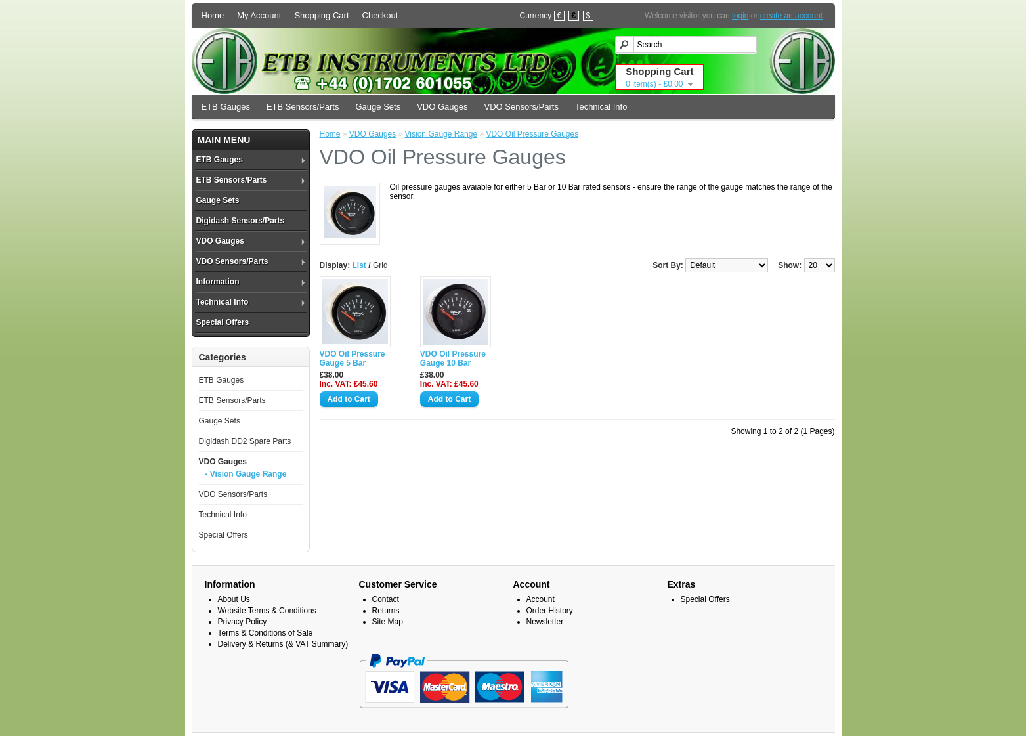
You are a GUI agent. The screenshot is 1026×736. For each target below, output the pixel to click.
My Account (259, 15)
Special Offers (222, 322)
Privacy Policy (242, 621)
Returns (386, 610)
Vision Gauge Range (441, 134)
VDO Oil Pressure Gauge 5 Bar (352, 358)
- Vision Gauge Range (246, 474)
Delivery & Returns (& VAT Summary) (283, 644)
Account (540, 599)
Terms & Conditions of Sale (265, 633)
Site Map (387, 621)
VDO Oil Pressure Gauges (532, 134)
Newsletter (545, 621)
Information (218, 281)
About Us (234, 599)
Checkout (380, 15)
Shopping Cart (321, 15)
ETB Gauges (226, 107)
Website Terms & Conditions (267, 610)
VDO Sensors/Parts (521, 107)
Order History (549, 610)
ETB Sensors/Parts (303, 107)
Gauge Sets (377, 107)
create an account (791, 15)
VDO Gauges (442, 107)
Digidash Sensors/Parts (240, 220)
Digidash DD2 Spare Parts (245, 441)
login (740, 15)
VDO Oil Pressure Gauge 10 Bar (453, 358)
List (359, 265)
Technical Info (601, 107)
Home (213, 15)
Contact (385, 599)
